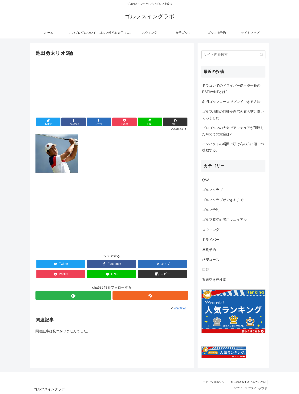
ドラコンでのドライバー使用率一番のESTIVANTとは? (231, 89)
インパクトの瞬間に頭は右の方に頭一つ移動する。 (233, 147)
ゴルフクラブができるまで (222, 200)
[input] (233, 54)
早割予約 (209, 250)
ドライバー (210, 240)
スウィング (210, 230)
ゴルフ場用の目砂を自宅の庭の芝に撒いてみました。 (233, 115)
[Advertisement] (111, 86)
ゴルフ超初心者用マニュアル (224, 220)
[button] (175, 122)
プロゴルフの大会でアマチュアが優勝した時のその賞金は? (233, 131)
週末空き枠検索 (214, 280)
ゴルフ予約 (210, 210)
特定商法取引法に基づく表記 (248, 382)
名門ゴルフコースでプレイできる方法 (231, 102)
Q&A (205, 180)
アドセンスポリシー (215, 382)
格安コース (210, 260)
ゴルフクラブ (212, 190)
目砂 (205, 269)
